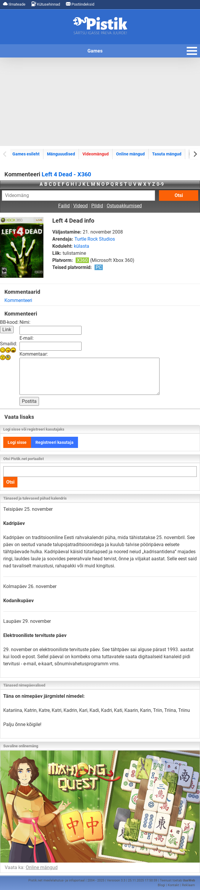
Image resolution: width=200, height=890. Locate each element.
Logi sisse (17, 442)
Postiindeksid (80, 3)
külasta (81, 246)
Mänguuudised (61, 154)
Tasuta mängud (166, 154)
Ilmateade (14, 3)
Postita (29, 401)
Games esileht (26, 154)
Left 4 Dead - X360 (66, 174)
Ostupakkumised (124, 205)
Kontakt (173, 885)
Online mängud (130, 154)
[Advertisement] (100, 101)
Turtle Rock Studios (94, 239)
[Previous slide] (5, 154)
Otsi (179, 195)
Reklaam (188, 885)
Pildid (97, 205)
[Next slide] (195, 154)
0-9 (160, 184)
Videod (80, 205)
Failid (64, 205)
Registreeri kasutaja (54, 442)
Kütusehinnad (45, 3)
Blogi (161, 885)
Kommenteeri (18, 300)
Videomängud (95, 154)
